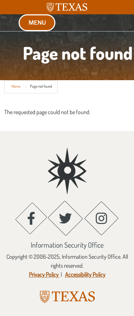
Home (15, 86)
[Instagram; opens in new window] (101, 218)
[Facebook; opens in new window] (31, 218)
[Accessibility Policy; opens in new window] (84, 274)
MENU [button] (37, 22)
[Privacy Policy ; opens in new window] (44, 274)
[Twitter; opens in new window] (65, 218)
